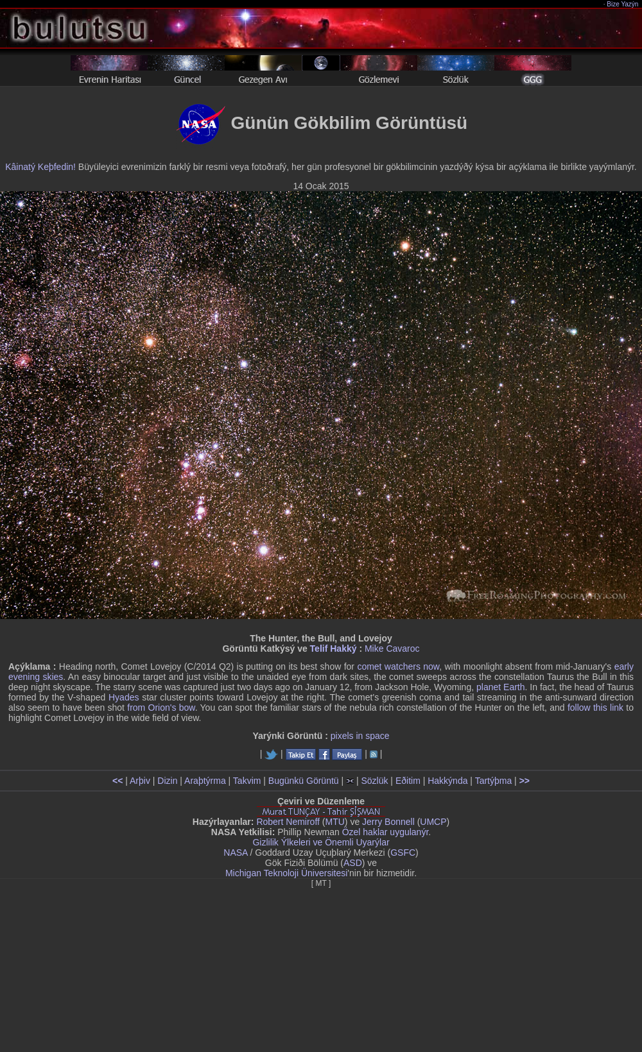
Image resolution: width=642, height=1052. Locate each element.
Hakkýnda (447, 781)
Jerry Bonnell (388, 822)
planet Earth (500, 687)
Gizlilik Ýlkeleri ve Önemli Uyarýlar (320, 842)
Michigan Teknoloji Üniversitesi (286, 873)
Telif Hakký (333, 648)
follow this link (595, 707)
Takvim (247, 781)
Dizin (167, 781)
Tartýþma (493, 781)
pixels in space (360, 736)
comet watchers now (398, 666)
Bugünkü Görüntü (303, 781)
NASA (235, 852)
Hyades (123, 697)
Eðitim (408, 781)
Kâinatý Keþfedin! (40, 167)
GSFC (402, 852)
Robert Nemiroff (288, 822)
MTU (335, 822)
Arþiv (140, 781)
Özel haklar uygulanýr (385, 832)
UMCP (433, 822)
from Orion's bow (161, 707)
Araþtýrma (205, 781)
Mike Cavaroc (392, 648)
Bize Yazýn (623, 4)
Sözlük (374, 781)
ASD (352, 863)
